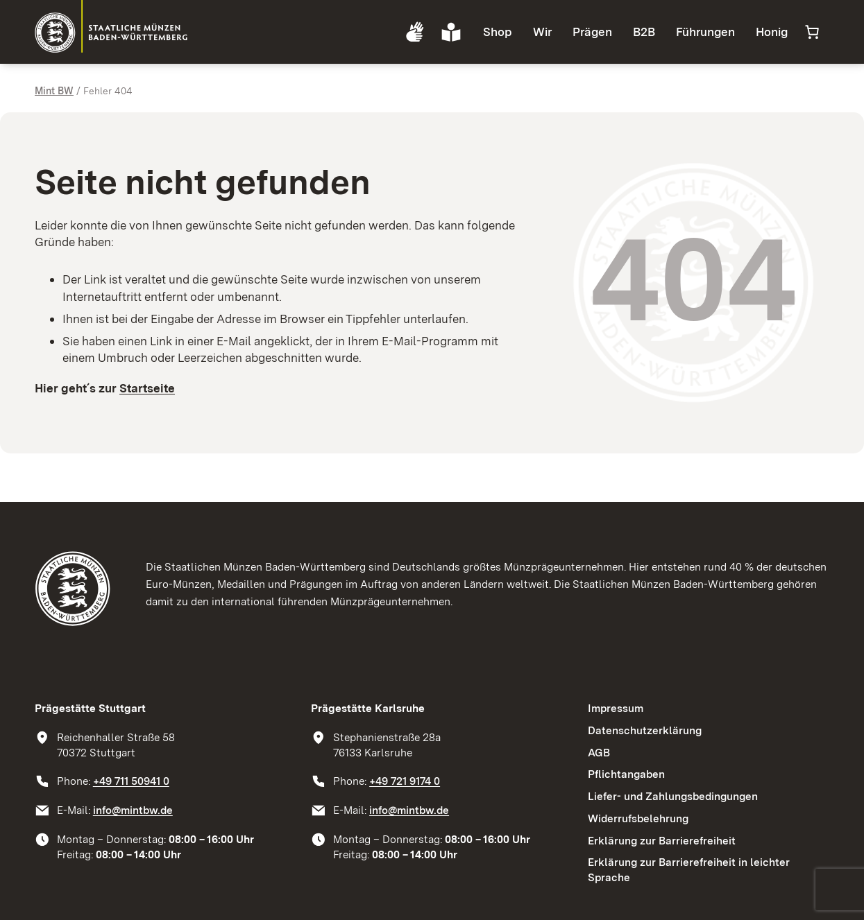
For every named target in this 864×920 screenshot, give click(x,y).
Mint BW (54, 90)
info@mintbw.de (133, 810)
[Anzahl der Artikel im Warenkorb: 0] (812, 32)
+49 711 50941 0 (131, 781)
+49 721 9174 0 (404, 781)
